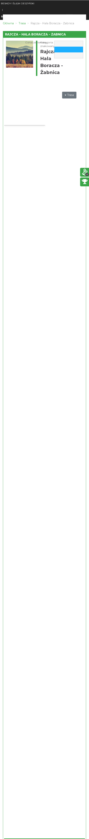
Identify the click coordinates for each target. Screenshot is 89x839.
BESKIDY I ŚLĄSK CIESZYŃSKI (17, 3)
